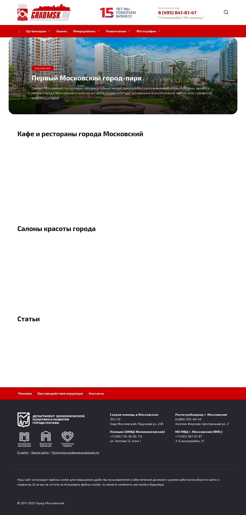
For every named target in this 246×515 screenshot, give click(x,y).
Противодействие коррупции (60, 393)
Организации (36, 31)
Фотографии (146, 31)
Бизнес (62, 31)
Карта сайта (40, 452)
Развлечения (116, 31)
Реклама (25, 393)
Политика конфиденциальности (75, 452)
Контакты (96, 393)
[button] (123, 110)
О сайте (22, 452)
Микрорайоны (84, 31)
